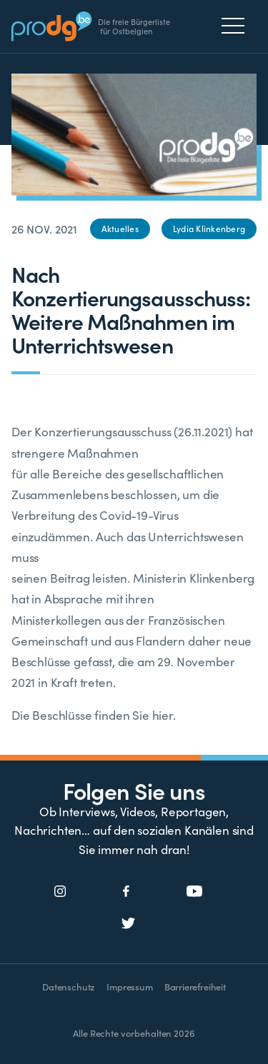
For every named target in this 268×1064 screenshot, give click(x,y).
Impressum (129, 986)
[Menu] (237, 25)
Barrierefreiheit (195, 986)
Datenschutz (68, 986)
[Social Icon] (60, 891)
